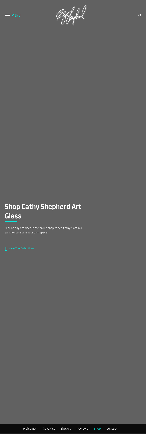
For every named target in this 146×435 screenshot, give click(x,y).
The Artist (48, 428)
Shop (97, 428)
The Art (66, 428)
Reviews (82, 428)
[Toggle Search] (139, 15)
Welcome (29, 428)
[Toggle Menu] (7, 15)
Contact (111, 428)
